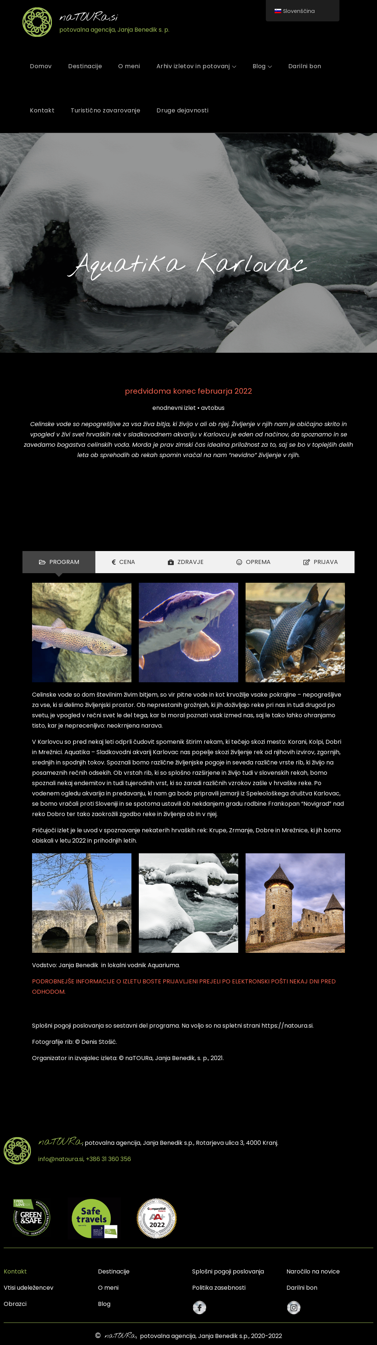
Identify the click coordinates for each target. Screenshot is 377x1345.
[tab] (58, 562)
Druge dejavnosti (182, 110)
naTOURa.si (88, 17)
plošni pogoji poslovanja (69, 1025)
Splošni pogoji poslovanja (228, 1271)
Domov (41, 66)
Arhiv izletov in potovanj (196, 66)
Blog (262, 66)
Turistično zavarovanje (105, 110)
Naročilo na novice (313, 1271)
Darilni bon (304, 66)
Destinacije (85, 66)
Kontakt (42, 110)
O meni (129, 66)
